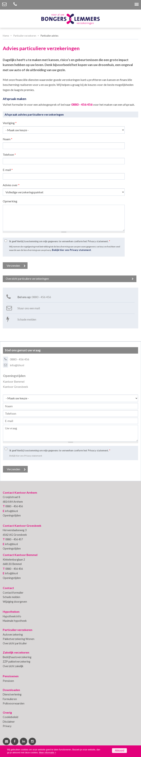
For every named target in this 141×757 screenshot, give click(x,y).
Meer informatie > (47, 752)
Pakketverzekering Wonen (18, 638)
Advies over (11, 185)
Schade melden (26, 319)
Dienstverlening (12, 694)
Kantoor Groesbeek (15, 386)
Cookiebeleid (10, 717)
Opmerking (10, 201)
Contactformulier (13, 592)
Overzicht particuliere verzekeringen (27, 278)
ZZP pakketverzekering (16, 661)
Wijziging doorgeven (15, 601)
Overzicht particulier (15, 643)
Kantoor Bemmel (13, 381)
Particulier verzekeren (24, 35)
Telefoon (9, 154)
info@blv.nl (17, 365)
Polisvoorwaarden (13, 703)
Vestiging (10, 123)
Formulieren (10, 699)
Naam (7, 139)
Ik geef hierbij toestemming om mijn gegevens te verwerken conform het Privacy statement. (59, 241)
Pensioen (8, 680)
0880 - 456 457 (14, 539)
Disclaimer (9, 721)
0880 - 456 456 (82, 104)
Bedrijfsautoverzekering (17, 657)
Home (6, 35)
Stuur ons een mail (28, 308)
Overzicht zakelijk (13, 666)
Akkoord (119, 750)
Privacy (7, 726)
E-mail (8, 169)
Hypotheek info (12, 616)
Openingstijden (12, 515)
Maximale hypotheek (15, 620)
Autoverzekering (13, 634)
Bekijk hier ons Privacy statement (71, 249)
